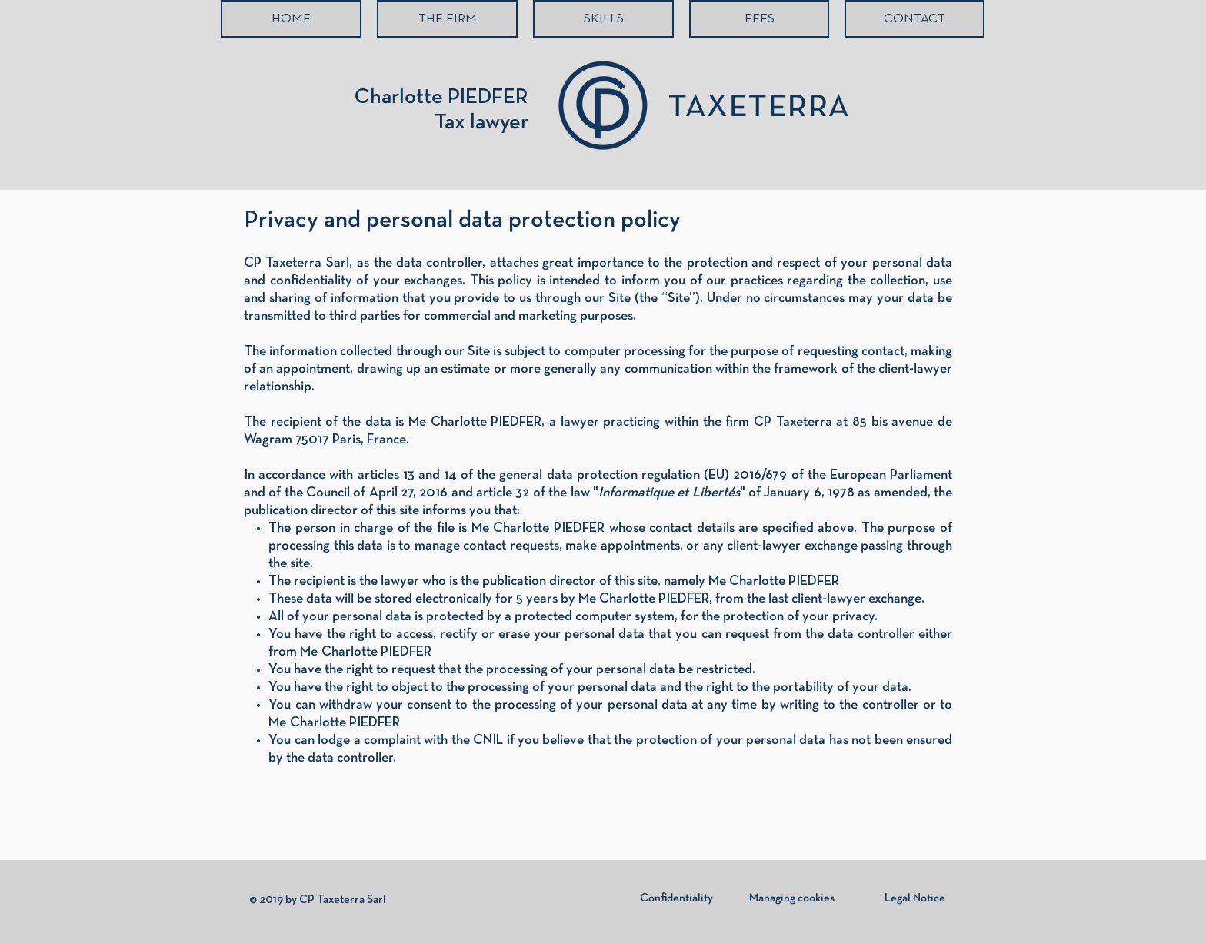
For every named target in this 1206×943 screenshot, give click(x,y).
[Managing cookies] (792, 898)
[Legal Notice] (914, 898)
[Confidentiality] (676, 898)
